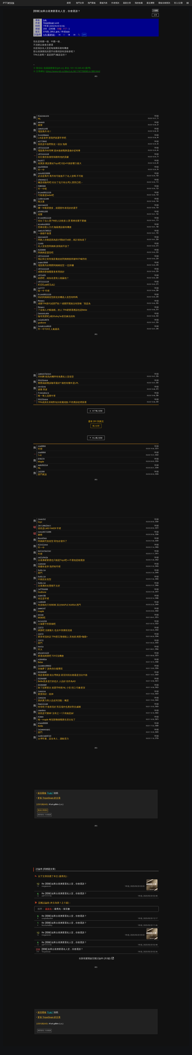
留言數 (66, 909)
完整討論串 (43, 902)
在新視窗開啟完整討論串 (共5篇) (96, 958)
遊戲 (47, 793)
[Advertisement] (96, 95)
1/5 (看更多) (49, 35)
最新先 (48, 909)
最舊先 (57, 909)
